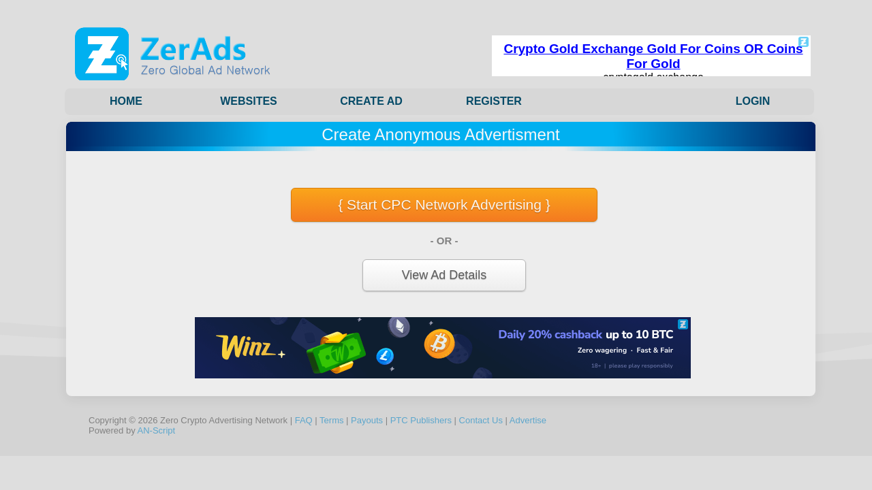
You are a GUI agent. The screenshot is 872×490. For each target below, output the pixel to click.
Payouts (367, 420)
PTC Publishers (421, 420)
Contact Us (481, 420)
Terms (331, 420)
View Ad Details (444, 275)
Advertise (528, 420)
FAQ (304, 420)
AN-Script (157, 430)
